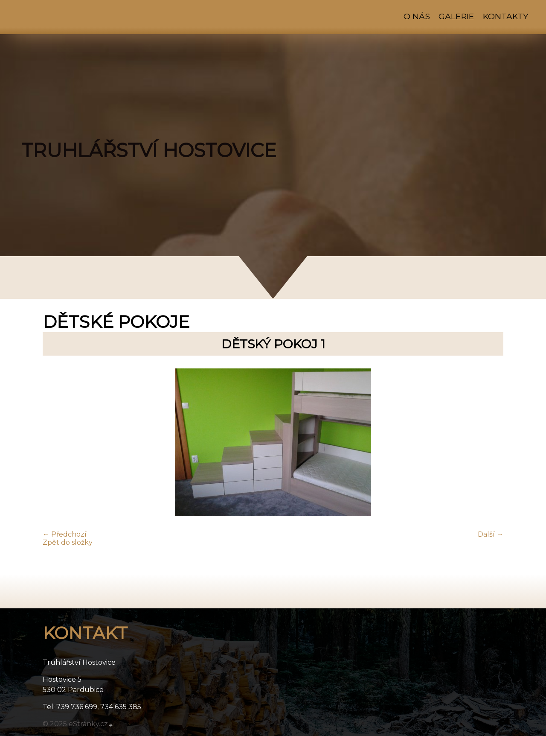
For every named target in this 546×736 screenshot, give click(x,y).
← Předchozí (65, 534)
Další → (490, 534)
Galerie (456, 16)
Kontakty (505, 16)
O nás (417, 16)
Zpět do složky (68, 542)
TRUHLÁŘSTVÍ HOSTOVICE (148, 150)
